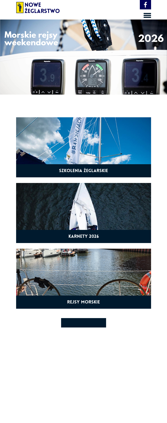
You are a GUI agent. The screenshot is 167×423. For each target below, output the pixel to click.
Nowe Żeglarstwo (32, 6)
